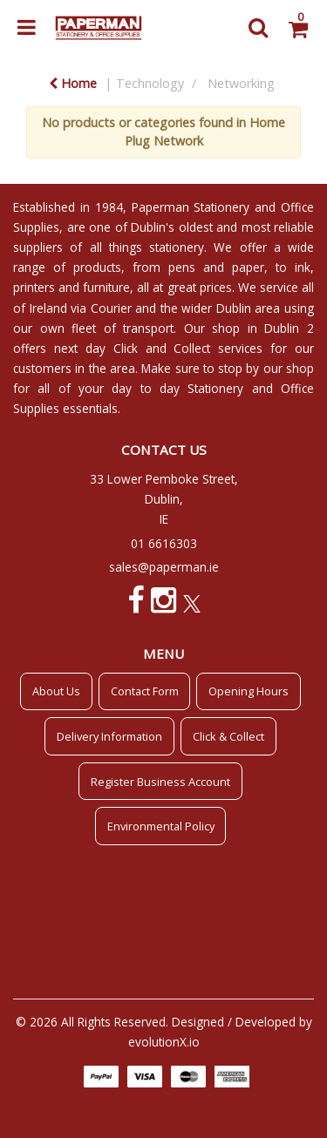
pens (181, 267)
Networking (241, 83)
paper (248, 267)
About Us (56, 691)
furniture (106, 287)
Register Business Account (160, 781)
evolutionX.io (164, 1041)
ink (302, 267)
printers (34, 287)
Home (73, 83)
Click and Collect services (188, 348)
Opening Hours (248, 691)
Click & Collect (228, 736)
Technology (150, 83)
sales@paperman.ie (164, 567)
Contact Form (145, 691)
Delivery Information (109, 736)
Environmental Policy (161, 826)
